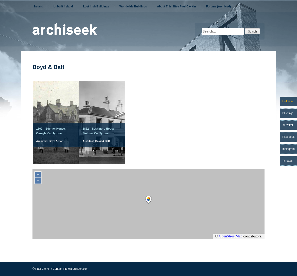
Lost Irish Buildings (96, 6)
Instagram (288, 149)
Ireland (38, 6)
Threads (287, 160)
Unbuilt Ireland (63, 6)
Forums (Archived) (218, 6)
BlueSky (287, 113)
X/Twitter (287, 125)
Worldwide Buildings (133, 6)
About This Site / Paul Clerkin (176, 6)
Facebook (288, 136)
